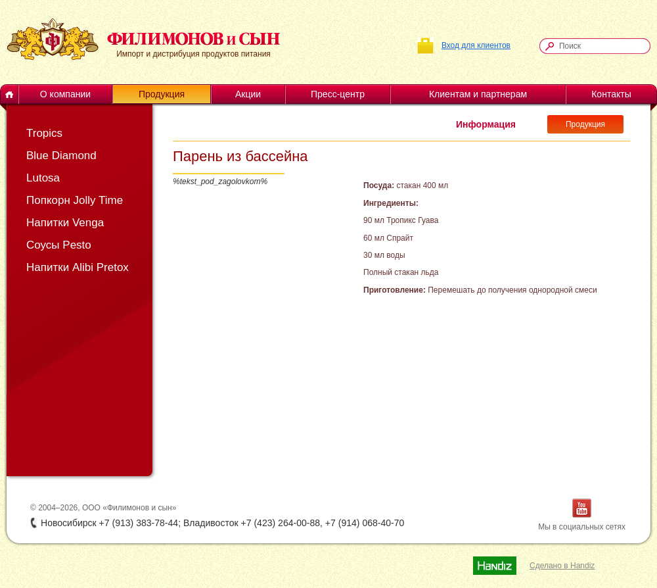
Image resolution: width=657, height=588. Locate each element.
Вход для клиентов (476, 45)
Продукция (585, 124)
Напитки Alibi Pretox (77, 267)
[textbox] (601, 46)
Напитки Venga (65, 222)
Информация (486, 124)
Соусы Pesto (58, 245)
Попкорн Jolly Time (74, 200)
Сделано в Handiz (562, 565)
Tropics (44, 133)
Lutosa (43, 178)
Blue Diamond (61, 155)
